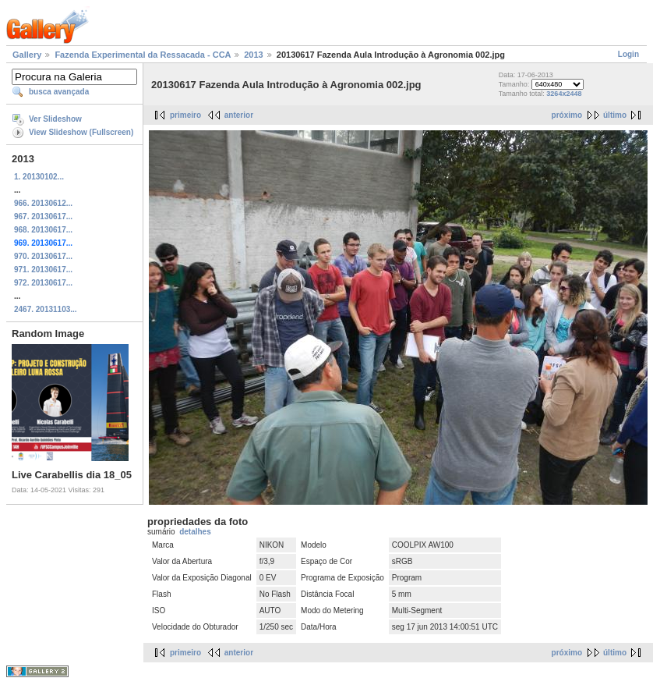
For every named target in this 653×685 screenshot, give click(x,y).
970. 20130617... (43, 256)
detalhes (195, 531)
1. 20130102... (39, 176)
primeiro (185, 115)
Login (628, 54)
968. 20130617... (43, 229)
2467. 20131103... (45, 309)
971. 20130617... (43, 269)
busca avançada (59, 91)
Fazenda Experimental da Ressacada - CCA (143, 54)
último (615, 115)
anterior (238, 115)
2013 (253, 54)
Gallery (26, 54)
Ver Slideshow (55, 119)
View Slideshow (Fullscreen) (81, 132)
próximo (567, 115)
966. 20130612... (43, 203)
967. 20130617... (43, 216)
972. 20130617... (43, 283)
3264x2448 (563, 94)
